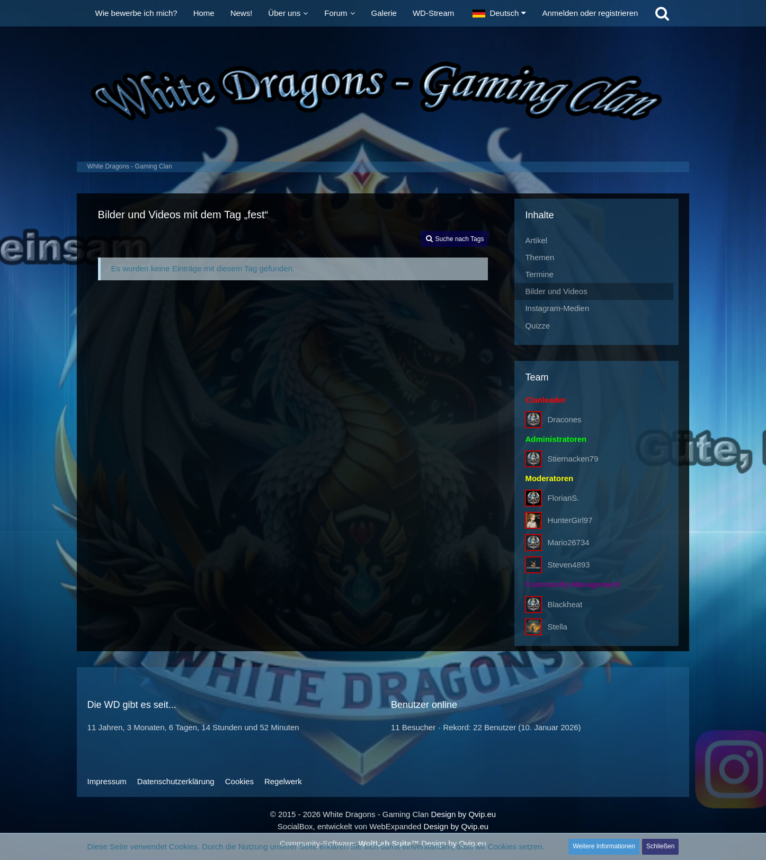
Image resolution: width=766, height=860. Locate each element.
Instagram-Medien (557, 308)
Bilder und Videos (556, 291)
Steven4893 (568, 564)
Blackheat (564, 604)
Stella (557, 626)
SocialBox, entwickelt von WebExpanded (350, 826)
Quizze (537, 325)
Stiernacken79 (572, 458)
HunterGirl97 (569, 520)
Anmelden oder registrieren (590, 12)
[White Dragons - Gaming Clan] (383, 91)
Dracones (564, 419)
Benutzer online (424, 704)
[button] (499, 13)
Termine (539, 274)
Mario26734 (568, 542)
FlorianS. (563, 497)
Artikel (536, 240)
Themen (539, 257)
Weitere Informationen (604, 846)
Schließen (660, 846)
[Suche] (662, 13)
